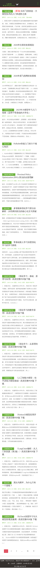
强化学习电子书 (8, 174)
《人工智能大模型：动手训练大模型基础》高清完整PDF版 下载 (19, 381)
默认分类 (6, 144)
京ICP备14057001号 (20, 566)
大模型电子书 (8, 110)
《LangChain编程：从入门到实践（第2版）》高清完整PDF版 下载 (20, 451)
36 (27, 551)
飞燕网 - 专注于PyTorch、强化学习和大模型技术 (15, 560)
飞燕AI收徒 (7, 11)
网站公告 (6, 45)
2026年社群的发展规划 (24, 45)
